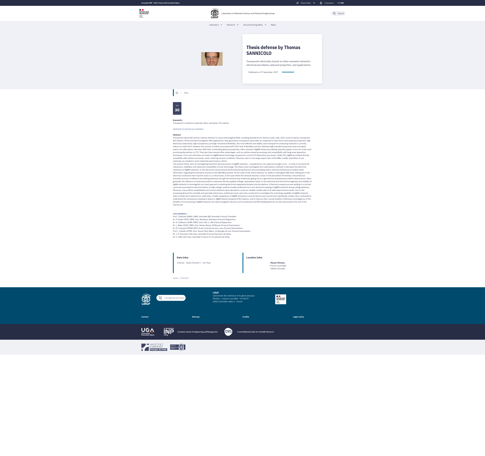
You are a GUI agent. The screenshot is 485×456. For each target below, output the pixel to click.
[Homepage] (176, 92)
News (186, 93)
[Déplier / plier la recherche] (338, 13)
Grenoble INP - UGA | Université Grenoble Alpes (160, 3)
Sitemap (196, 316)
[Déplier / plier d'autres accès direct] (306, 2)
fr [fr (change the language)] (339, 3)
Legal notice (298, 316)
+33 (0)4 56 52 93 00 (171, 298)
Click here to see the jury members (188, 129)
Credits (245, 316)
